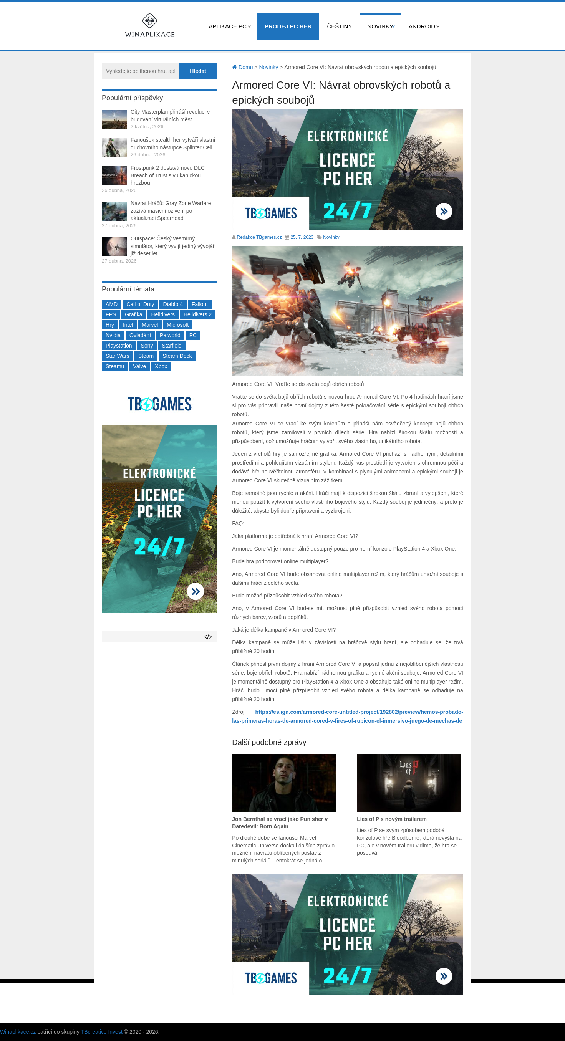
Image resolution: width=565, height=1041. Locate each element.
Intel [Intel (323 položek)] (128, 325)
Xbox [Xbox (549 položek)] (161, 366)
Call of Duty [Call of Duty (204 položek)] (140, 304)
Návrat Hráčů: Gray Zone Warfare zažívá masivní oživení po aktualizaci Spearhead (171, 210)
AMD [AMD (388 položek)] (112, 304)
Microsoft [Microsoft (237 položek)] (178, 325)
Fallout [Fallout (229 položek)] (200, 304)
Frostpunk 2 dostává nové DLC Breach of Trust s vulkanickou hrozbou (168, 175)
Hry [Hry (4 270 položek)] (110, 325)
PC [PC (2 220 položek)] (193, 335)
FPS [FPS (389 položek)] (111, 314)
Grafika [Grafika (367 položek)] (133, 314)
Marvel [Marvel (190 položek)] (150, 325)
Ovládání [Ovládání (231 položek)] (140, 335)
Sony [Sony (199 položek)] (147, 346)
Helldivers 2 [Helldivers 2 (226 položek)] (198, 314)
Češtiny (339, 26)
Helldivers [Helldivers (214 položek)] (162, 314)
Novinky (380, 26)
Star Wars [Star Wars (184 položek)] (117, 356)
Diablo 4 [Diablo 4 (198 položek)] (173, 304)
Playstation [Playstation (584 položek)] (119, 346)
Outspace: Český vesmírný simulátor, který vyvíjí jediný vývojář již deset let (173, 246)
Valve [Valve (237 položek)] (139, 366)
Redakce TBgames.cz (259, 237)
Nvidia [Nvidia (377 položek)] (113, 335)
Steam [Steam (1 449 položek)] (146, 356)
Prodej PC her (288, 26)
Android (422, 26)
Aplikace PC (228, 26)
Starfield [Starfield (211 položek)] (172, 346)
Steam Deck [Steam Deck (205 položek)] (177, 356)
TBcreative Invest (102, 1032)
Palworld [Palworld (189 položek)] (170, 335)
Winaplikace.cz (18, 1032)
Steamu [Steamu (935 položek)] (115, 366)
